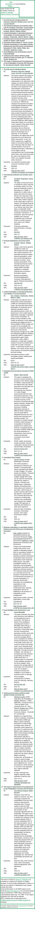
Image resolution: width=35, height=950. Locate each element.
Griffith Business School (8, 900)
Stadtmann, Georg (16, 50)
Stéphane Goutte (19, 697)
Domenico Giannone (10, 22)
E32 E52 (17, 232)
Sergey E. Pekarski (7, 12)
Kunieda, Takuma (9, 31)
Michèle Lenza (22, 22)
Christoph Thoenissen (16, 27)
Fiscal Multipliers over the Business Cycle (17, 52)
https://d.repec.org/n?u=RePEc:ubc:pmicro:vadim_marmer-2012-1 (23, 366)
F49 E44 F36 (18, 283)
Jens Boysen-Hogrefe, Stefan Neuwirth (18, 65)
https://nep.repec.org (12, 891)
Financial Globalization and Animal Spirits (17, 29)
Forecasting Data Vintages (12, 42)
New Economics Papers (8, 4)
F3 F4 (13, 360)
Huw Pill (30, 22)
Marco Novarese (23, 893)
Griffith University (23, 900)
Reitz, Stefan (17, 48)
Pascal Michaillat (9, 53)
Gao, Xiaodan (15, 296)
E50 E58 (14, 166)
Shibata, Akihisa (20, 31)
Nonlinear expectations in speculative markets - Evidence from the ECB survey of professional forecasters (19, 46)
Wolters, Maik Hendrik (18, 40)
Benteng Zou (13, 59)
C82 (15, 868)
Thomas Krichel (22, 905)
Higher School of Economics (10, 14)
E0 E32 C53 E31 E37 (21, 449)
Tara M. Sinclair (28, 42)
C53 (15, 517)
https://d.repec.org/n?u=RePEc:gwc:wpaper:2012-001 (23, 523)
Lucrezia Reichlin (9, 23)
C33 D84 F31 (17, 601)
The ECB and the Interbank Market (15, 20)
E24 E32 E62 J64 (19, 684)
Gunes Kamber (29, 27)
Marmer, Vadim (28, 37)
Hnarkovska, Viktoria (16, 37)
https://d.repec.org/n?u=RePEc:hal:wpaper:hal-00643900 (22, 782)
